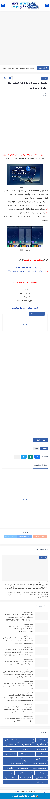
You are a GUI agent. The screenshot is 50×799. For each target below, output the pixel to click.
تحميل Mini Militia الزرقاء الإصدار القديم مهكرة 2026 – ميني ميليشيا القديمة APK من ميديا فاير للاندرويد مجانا (18, 686)
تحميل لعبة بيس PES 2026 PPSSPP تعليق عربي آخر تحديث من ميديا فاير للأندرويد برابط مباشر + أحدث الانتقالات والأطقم (18, 674)
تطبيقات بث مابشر (39, 763)
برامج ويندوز (12, 749)
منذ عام (29, 693)
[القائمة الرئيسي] (47, 5)
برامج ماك (26, 749)
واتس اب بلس (41, 782)
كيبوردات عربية (25, 777)
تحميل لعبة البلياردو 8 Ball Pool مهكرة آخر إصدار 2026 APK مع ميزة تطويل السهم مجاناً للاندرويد (26, 586)
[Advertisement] (25, 38)
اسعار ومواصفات (28, 740)
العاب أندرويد (41, 744)
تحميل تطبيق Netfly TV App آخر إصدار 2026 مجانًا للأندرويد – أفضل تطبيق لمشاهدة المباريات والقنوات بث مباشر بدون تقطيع (19, 617)
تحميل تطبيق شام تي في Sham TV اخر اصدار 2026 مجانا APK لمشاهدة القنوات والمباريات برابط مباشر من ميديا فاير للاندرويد (18, 709)
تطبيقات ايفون (18, 759)
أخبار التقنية (42, 740)
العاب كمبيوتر (11, 744)
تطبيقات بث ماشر (16, 763)
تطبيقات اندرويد (40, 759)
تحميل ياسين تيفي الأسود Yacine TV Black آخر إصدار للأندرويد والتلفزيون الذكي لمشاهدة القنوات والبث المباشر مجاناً (18, 640)
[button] (37, 457)
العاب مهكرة (41, 749)
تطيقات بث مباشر (26, 773)
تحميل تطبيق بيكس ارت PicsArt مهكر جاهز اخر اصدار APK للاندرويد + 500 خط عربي (18, 663)
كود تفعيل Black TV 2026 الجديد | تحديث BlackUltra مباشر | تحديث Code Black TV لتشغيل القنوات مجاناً (20, 629)
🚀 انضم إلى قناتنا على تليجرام (25, 796)
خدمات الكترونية (40, 777)
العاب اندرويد (26, 744)
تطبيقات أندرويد (10, 754)
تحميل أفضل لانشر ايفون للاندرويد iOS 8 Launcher (26, 271)
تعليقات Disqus (10, 536)
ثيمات (44, 78)
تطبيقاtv (43, 773)
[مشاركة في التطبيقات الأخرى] (17, 457)
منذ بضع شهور (42, 582)
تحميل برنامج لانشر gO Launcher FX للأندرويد (28, 268)
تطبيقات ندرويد (22, 768)
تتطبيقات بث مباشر (27, 754)
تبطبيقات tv (42, 754)
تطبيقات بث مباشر (39, 768)
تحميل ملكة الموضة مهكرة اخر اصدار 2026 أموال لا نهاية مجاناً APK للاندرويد (19, 720)
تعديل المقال (40, 440)
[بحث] (3, 5)
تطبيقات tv (9, 768)
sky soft (16, 792)
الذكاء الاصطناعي (11, 740)
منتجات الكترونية (10, 777)
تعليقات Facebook (24, 536)
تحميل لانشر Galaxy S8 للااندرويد (25, 308)
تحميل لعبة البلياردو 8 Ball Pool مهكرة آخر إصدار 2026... (18, 68)
